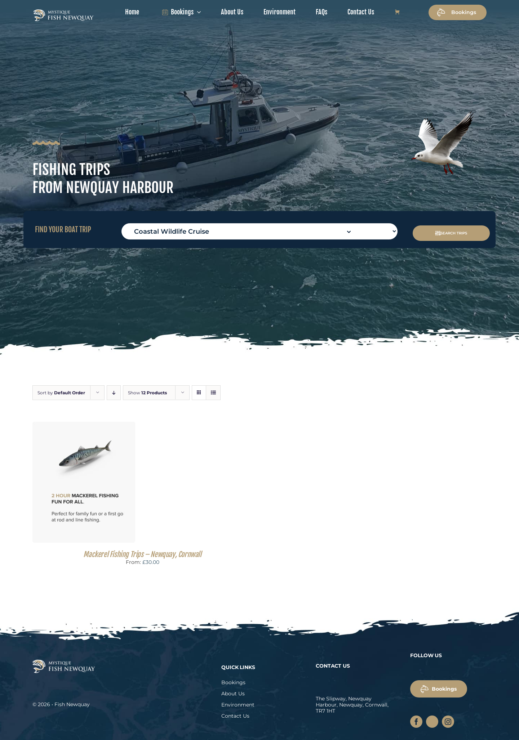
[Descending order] (114, 392)
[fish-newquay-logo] (63, 11)
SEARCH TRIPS (449, 233)
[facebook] (416, 722)
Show (147, 392)
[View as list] (213, 393)
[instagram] (448, 722)
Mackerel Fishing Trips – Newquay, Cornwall (142, 554)
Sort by (61, 392)
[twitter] (432, 722)
